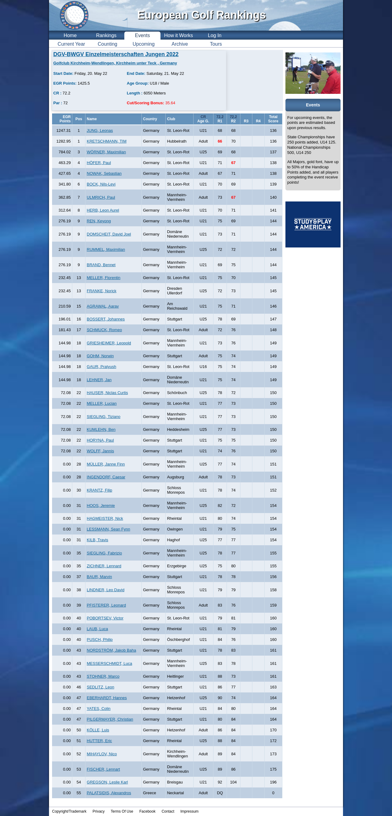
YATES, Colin (99, 708)
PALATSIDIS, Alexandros (109, 793)
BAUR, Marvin (99, 576)
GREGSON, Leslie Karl (107, 782)
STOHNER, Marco (103, 676)
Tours (216, 44)
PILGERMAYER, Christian (110, 719)
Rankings (106, 35)
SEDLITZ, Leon (100, 687)
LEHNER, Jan (99, 379)
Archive (180, 44)
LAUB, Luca (97, 628)
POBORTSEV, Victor (105, 618)
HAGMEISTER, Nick (105, 518)
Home (70, 35)
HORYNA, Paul (100, 440)
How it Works (178, 35)
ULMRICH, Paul (101, 197)
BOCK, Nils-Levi (101, 184)
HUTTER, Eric (99, 740)
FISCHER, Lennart (103, 769)
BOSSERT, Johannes (106, 319)
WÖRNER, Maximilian (106, 152)
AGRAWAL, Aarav (103, 306)
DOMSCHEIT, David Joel (109, 234)
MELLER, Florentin (103, 277)
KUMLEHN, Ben (101, 429)
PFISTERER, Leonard (106, 605)
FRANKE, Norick (101, 291)
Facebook (147, 811)
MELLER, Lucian (102, 403)
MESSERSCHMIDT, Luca (109, 663)
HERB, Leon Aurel (103, 210)
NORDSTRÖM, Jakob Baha (111, 650)
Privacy (98, 811)
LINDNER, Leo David (105, 590)
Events (142, 35)
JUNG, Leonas (100, 130)
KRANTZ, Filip (99, 490)
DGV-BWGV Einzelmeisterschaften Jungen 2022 (116, 54)
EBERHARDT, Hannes (107, 697)
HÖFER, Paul (99, 162)
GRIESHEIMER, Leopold (109, 343)
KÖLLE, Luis (98, 730)
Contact (168, 811)
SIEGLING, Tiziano (103, 416)
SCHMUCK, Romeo (104, 330)
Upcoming (144, 44)
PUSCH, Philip (100, 639)
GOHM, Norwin (100, 356)
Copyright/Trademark (69, 811)
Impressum (189, 811)
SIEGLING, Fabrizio (104, 553)
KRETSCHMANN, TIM (106, 141)
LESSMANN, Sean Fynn (108, 529)
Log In (214, 35)
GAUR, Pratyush (101, 366)
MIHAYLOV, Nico (102, 754)
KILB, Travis (97, 540)
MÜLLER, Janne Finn (106, 464)
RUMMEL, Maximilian (106, 249)
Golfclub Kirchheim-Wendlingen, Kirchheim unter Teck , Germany (115, 63)
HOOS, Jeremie (101, 505)
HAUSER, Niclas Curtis (107, 392)
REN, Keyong (99, 221)
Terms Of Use (122, 811)
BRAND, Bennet (101, 264)
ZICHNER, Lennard (104, 566)
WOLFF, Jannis (100, 451)
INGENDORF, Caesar (106, 477)
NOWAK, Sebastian (104, 173)
